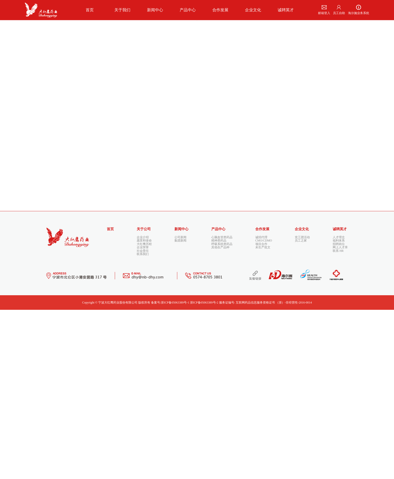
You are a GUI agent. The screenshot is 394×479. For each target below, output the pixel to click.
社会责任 (143, 417)
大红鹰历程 (144, 406)
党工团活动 (302, 395)
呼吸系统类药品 (221, 406)
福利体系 (339, 401)
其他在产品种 (220, 412)
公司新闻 (180, 395)
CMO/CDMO (263, 401)
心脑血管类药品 (221, 395)
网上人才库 (340, 412)
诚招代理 (261, 395)
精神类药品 (218, 401)
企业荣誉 (143, 412)
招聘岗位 (339, 406)
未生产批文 (262, 412)
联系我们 (143, 423)
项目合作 (261, 406)
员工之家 (301, 401)
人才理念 (339, 395)
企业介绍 (143, 395)
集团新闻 (180, 401)
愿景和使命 (144, 401)
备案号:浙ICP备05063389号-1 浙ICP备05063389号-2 (184, 471)
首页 (110, 387)
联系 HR (338, 417)
